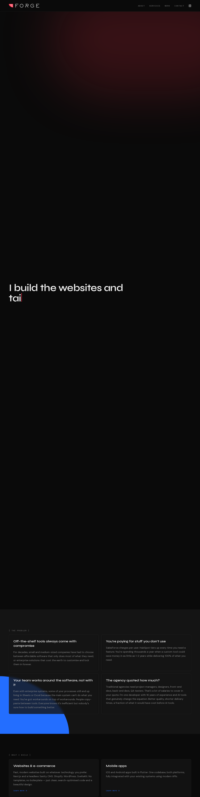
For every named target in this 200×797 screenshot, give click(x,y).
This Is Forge (24, 5)
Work (167, 6)
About (141, 6)
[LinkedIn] (190, 6)
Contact (179, 6)
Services (154, 6)
